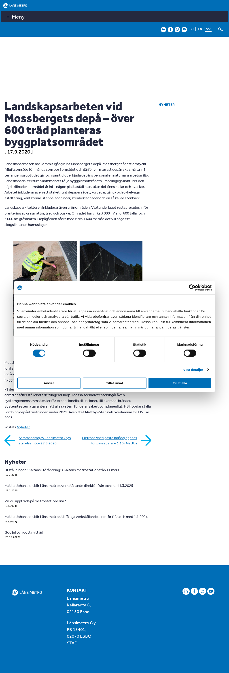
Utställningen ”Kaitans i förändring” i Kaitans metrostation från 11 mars (61, 469)
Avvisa (49, 383)
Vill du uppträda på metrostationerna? (35, 500)
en (200, 29)
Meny (18, 16)
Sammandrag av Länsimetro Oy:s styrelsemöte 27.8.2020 (45, 440)
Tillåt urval (114, 383)
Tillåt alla (180, 383)
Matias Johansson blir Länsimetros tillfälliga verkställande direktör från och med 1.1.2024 (76, 516)
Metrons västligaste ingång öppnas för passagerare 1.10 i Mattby (109, 440)
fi (192, 29)
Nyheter (167, 104)
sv (208, 29)
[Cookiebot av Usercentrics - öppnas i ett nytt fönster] (192, 287)
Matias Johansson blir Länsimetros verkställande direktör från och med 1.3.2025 (68, 485)
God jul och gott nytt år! (23, 532)
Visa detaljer (193, 370)
